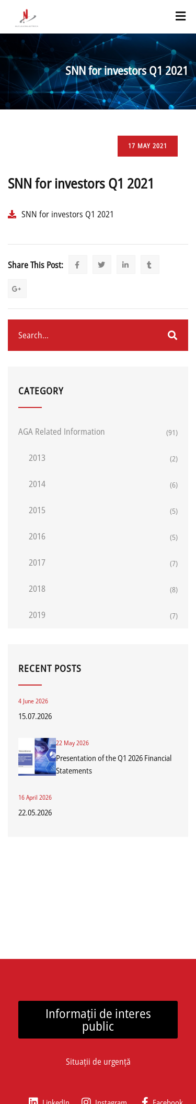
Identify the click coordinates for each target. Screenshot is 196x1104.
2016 (37, 536)
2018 (37, 588)
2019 (37, 615)
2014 (37, 484)
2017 (37, 562)
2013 (37, 457)
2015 (37, 510)
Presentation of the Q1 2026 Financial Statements (113, 764)
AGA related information (61, 431)
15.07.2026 (35, 716)
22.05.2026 (35, 812)
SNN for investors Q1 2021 (67, 214)
